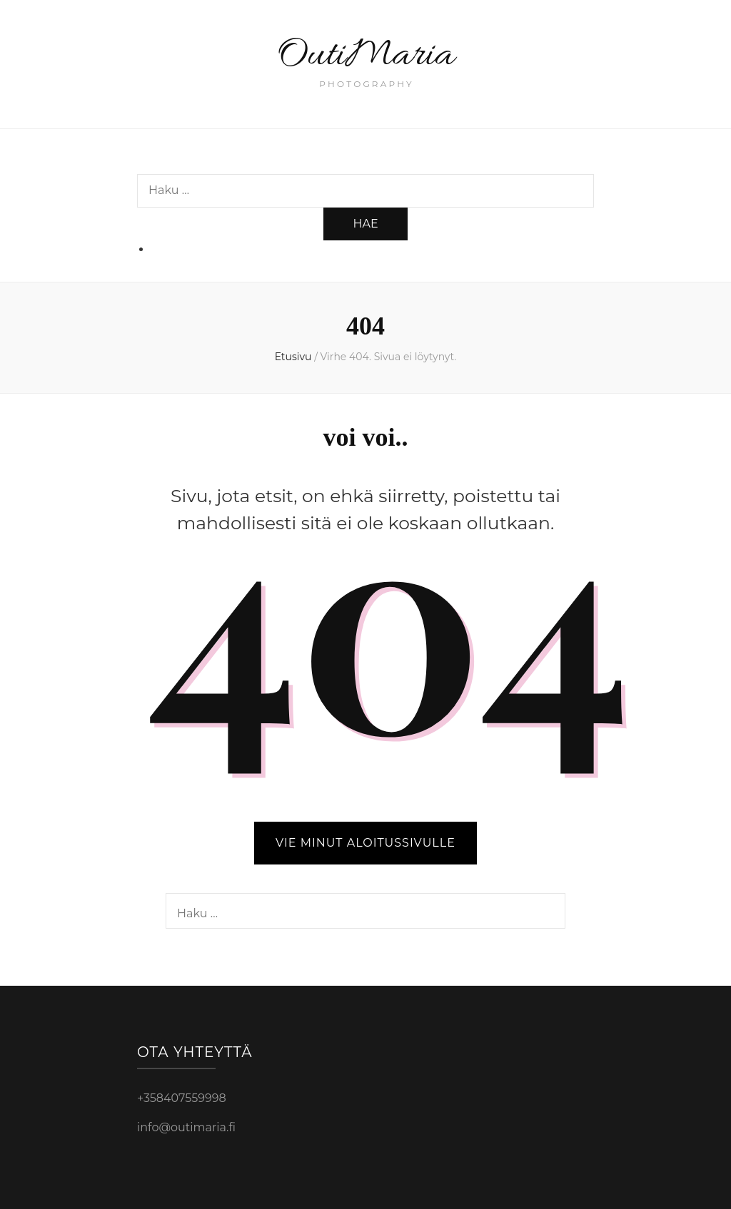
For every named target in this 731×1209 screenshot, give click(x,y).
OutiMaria (366, 56)
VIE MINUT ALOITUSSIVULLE (365, 843)
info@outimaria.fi (186, 1127)
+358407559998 (181, 1098)
